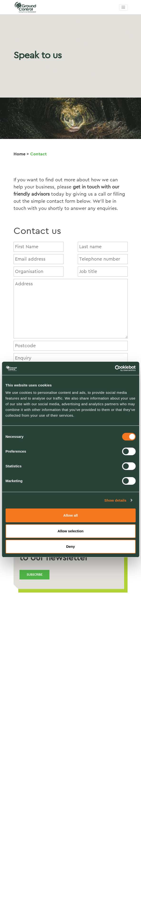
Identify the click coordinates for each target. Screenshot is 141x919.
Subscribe (34, 574)
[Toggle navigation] (123, 7)
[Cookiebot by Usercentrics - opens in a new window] (115, 368)
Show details (115, 500)
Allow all (70, 515)
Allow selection (70, 531)
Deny (70, 546)
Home (19, 154)
